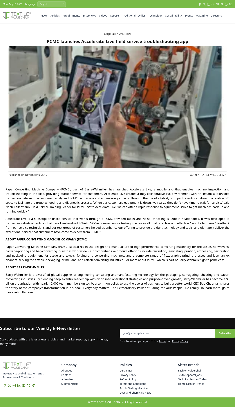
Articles (55, 15)
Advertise (67, 379)
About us (66, 370)
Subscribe (225, 333)
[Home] (17, 15)
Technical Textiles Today (192, 379)
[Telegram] (221, 4)
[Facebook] (199, 4)
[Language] (51, 4)
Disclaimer (126, 370)
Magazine (202, 15)
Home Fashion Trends (191, 383)
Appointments (71, 15)
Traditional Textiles (133, 15)
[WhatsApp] (226, 4)
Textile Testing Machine (134, 388)
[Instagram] (208, 4)
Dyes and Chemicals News (135, 392)
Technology (155, 15)
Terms (162, 341)
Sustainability (173, 15)
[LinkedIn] (213, 4)
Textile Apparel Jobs (190, 375)
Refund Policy (128, 379)
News (44, 15)
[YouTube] (217, 4)
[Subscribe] (230, 4)
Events (189, 15)
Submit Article (69, 383)
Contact (66, 375)
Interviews (89, 15)
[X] (204, 4)
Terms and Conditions (133, 383)
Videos (103, 15)
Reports (115, 15)
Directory (216, 15)
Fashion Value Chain (190, 370)
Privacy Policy (180, 341)
